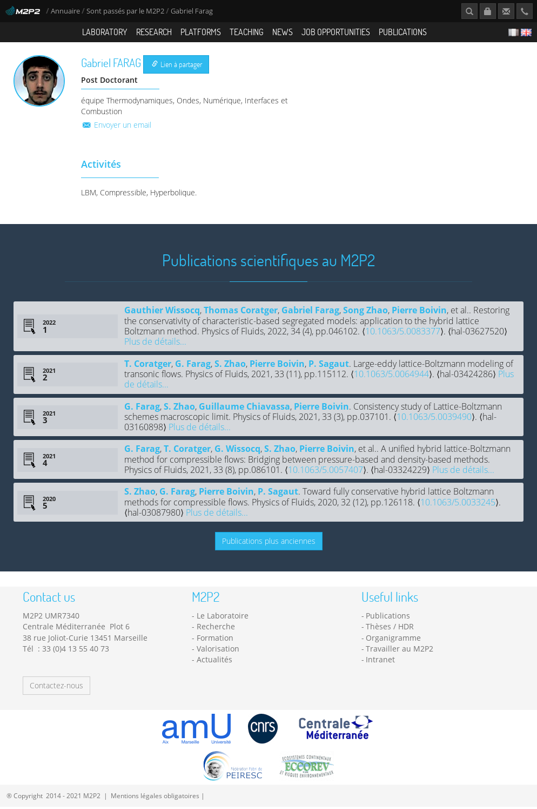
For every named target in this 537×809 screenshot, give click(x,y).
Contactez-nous (56, 687)
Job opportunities (335, 31)
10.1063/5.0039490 (434, 419)
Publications (403, 31)
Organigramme (393, 640)
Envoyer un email (116, 127)
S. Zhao (230, 366)
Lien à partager (177, 66)
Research (154, 31)
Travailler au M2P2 (399, 651)
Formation (215, 640)
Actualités (214, 661)
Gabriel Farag (310, 312)
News (282, 31)
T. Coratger (147, 366)
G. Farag (193, 366)
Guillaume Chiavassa (244, 409)
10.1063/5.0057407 (325, 472)
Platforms (200, 31)
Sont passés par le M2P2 (125, 11)
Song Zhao (365, 312)
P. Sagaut (328, 366)
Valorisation (218, 651)
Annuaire (66, 11)
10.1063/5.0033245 (457, 504)
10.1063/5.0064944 (391, 376)
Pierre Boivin (419, 312)
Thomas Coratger (241, 312)
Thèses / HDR (390, 629)
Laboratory (104, 31)
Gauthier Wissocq (162, 312)
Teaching (247, 31)
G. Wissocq (237, 451)
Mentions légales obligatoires (155, 797)
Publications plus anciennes (269, 543)
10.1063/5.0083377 (402, 333)
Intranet (380, 661)
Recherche (216, 629)
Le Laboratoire (223, 618)
